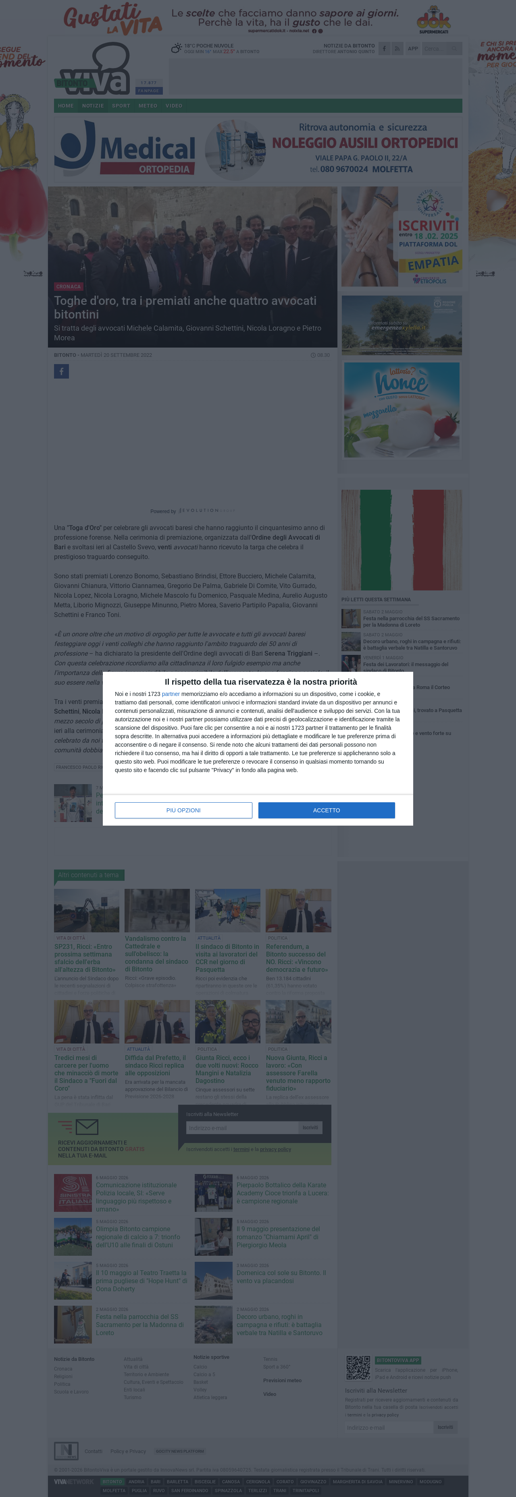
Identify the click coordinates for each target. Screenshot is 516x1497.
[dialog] (258, 749)
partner (171, 694)
